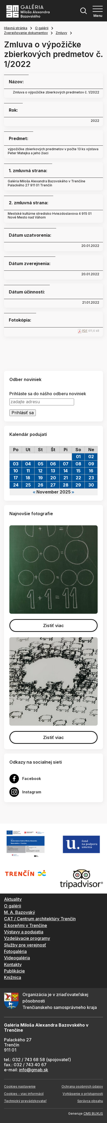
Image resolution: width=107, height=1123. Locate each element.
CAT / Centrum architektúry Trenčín (40, 918)
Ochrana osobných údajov (82, 1086)
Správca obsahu (90, 1101)
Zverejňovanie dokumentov (26, 33)
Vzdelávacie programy (27, 938)
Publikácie (14, 971)
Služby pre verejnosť (25, 945)
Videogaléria (17, 957)
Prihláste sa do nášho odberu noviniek (47, 393)
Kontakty (13, 964)
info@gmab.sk (33, 1069)
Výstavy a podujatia (23, 931)
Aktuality (13, 899)
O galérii (41, 28)
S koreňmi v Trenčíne (25, 925)
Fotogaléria (15, 951)
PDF (84, 330)
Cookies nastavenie (20, 1086)
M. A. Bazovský (19, 912)
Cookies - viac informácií (24, 1094)
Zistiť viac (53, 625)
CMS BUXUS (93, 1113)
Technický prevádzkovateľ (25, 1101)
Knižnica (12, 977)
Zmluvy (61, 33)
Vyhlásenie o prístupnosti (83, 1094)
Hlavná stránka (15, 28)
